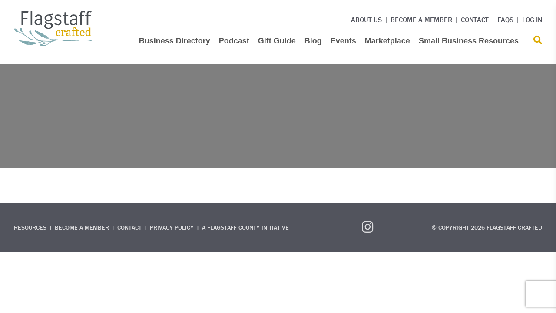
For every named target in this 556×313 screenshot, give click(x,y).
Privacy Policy (172, 227)
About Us (366, 19)
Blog (313, 41)
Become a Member (421, 19)
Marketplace (387, 41)
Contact (475, 19)
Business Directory (174, 41)
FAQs (505, 19)
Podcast (234, 41)
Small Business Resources (469, 41)
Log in (532, 19)
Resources (30, 227)
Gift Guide (277, 41)
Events (343, 41)
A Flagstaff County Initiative (245, 227)
